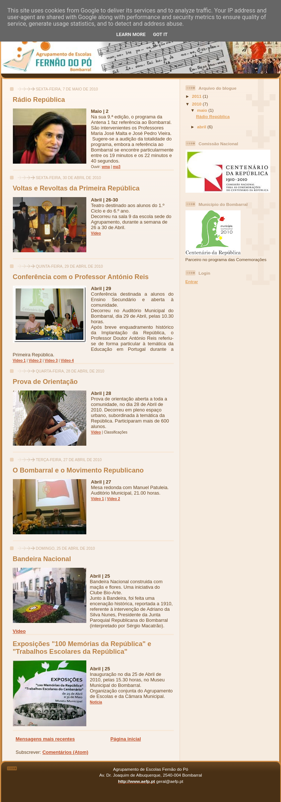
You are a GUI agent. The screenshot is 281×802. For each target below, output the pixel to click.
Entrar (191, 281)
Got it (160, 34)
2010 (197, 103)
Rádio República (39, 99)
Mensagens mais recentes (45, 739)
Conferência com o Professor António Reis (81, 277)
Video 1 (19, 361)
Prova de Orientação (45, 381)
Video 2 (35, 361)
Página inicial (126, 739)
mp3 (116, 167)
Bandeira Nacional (42, 559)
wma (106, 167)
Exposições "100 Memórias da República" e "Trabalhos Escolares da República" (82, 647)
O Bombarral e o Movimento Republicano (78, 470)
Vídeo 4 (67, 361)
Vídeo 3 (51, 361)
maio (203, 110)
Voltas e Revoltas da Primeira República (76, 188)
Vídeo (96, 233)
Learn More (131, 34)
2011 (197, 96)
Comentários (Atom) (65, 752)
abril (202, 126)
